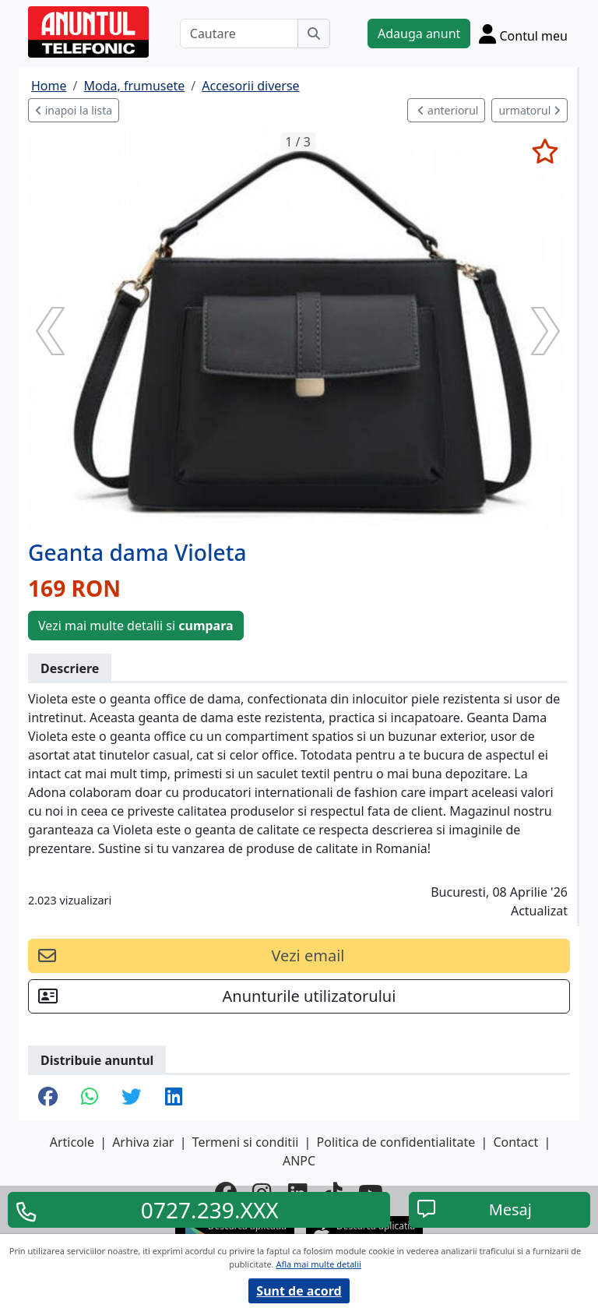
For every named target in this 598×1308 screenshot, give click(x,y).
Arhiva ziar (143, 1142)
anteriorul (447, 110)
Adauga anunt (419, 33)
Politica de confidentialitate (396, 1142)
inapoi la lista (73, 110)
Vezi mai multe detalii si (136, 625)
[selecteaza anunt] (545, 151)
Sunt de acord (298, 1290)
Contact (515, 1142)
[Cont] (523, 33)
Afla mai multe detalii (318, 1264)
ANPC (299, 1160)
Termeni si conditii (245, 1142)
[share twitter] (131, 1097)
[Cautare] (239, 33)
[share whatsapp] (89, 1097)
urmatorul (529, 110)
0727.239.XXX (210, 1209)
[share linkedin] (173, 1097)
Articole (72, 1142)
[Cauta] (313, 33)
